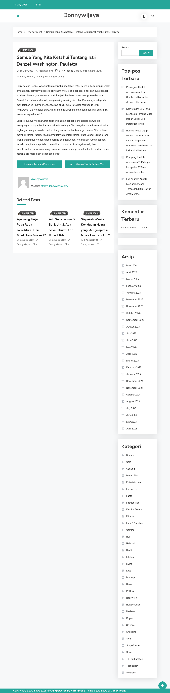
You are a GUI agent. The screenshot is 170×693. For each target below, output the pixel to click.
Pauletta (21, 76)
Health (129, 550)
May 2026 (131, 265)
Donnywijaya (81, 15)
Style (129, 652)
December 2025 (134, 299)
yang (62, 76)
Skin (128, 638)
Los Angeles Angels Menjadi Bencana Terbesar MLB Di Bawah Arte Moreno (138, 186)
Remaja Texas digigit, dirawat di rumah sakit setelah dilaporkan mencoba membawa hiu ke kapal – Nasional (139, 140)
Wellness (131, 672)
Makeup (130, 577)
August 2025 (133, 326)
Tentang (39, 76)
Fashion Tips (132, 502)
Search (125, 47)
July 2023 (131, 408)
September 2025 (135, 320)
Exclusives (131, 489)
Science (130, 625)
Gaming (130, 530)
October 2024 (133, 394)
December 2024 (134, 381)
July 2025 (131, 333)
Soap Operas (133, 645)
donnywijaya (46, 70)
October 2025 (133, 313)
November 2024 (134, 388)
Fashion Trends (134, 509)
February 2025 (133, 367)
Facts (129, 496)
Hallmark (131, 543)
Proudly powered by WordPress (65, 690)
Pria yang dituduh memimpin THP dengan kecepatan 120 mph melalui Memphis (138, 165)
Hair (128, 536)
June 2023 (131, 415)
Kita (99, 70)
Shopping (131, 632)
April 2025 (131, 354)
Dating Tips (132, 475)
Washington (51, 76)
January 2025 (133, 374)
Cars (128, 462)
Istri (85, 70)
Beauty (130, 455)
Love (128, 570)
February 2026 (133, 286)
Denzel (77, 70)
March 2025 (132, 360)
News (129, 584)
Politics (130, 591)
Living (129, 564)
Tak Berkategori (134, 659)
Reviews (130, 611)
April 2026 (131, 272)
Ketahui (92, 70)
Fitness (130, 516)
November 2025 (134, 306)
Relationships (133, 604)
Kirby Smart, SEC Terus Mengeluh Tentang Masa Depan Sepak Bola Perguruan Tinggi (139, 116)
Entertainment (134, 482)
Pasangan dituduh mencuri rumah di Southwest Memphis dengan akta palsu (137, 94)
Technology (132, 665)
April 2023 (131, 428)
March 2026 (132, 279)
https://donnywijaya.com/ (54, 185)
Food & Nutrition (134, 523)
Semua (30, 76)
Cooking (130, 468)
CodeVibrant (118, 690)
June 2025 (131, 340)
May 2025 (131, 347)
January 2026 (133, 292)
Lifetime (130, 557)
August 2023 (133, 401)
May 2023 (131, 422)
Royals (129, 618)
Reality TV (131, 598)
